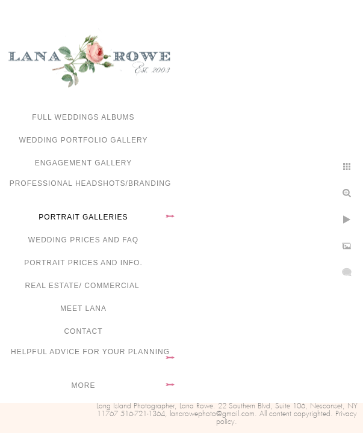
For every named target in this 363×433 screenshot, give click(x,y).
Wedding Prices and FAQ (83, 240)
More (84, 385)
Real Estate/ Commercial (83, 285)
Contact (83, 331)
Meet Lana (83, 308)
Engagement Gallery (83, 163)
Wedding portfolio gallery (83, 140)
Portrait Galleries (83, 217)
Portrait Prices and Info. (83, 263)
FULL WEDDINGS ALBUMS (83, 117)
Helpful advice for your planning (90, 352)
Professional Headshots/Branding (91, 183)
